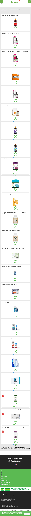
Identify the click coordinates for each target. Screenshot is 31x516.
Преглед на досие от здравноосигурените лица (9, 506)
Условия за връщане (5, 482)
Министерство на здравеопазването (7, 498)
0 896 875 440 (4, 476)
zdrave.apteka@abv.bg (5, 478)
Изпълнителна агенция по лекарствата (8, 495)
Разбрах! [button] (27, 513)
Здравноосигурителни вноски (6, 500)
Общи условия (4, 480)
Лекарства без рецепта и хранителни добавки (13, 9)
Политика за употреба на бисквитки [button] (9, 514)
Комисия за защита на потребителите (8, 499)
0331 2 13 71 (3, 474)
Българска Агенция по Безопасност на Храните (9, 501)
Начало (2, 9)
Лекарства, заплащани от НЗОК (6, 505)
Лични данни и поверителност (7, 484)
